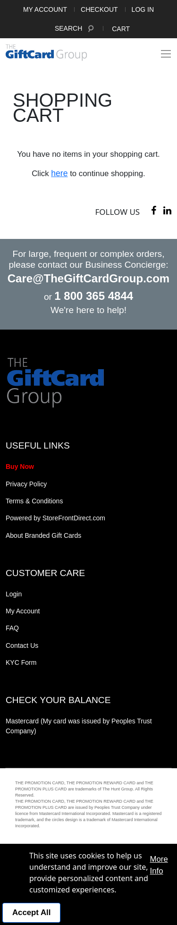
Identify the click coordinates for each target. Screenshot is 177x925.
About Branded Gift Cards (43, 535)
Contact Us (22, 645)
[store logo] (46, 52)
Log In (143, 9)
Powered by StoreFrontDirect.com (55, 518)
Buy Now (20, 466)
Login (14, 594)
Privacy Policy (26, 484)
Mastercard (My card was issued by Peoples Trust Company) (79, 725)
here (59, 173)
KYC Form (21, 662)
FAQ (12, 628)
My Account (45, 9)
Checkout (99, 9)
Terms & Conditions (34, 501)
